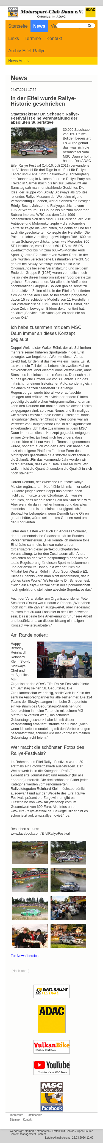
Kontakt (54, 38)
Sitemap (15, 1119)
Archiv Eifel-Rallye (27, 50)
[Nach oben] (20, 971)
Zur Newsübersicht (25, 956)
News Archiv (18, 61)
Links (13, 38)
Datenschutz (34, 1114)
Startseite (18, 26)
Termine (32, 38)
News (39, 26)
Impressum (16, 1114)
